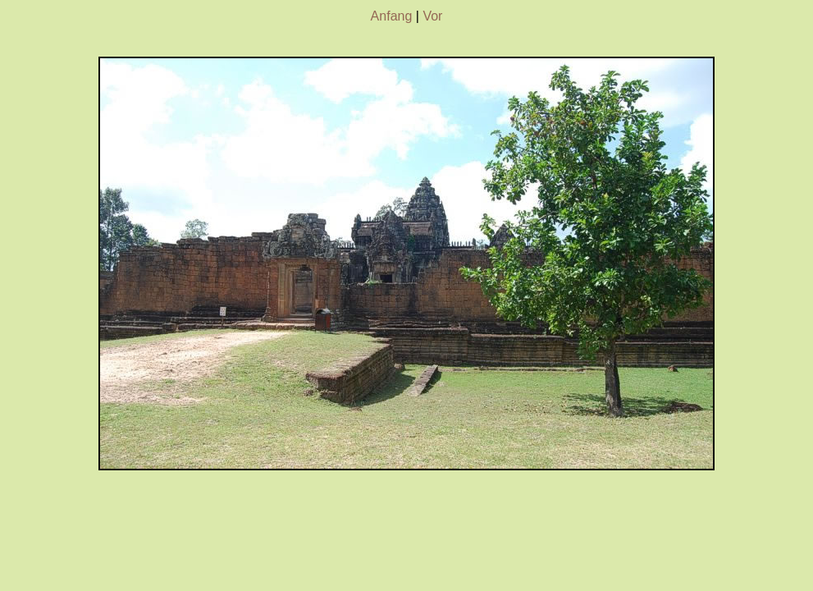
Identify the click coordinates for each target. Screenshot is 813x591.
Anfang (392, 16)
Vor (432, 16)
